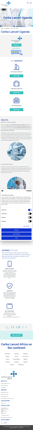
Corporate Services (4, 396)
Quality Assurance (4, 385)
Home (2, 28)
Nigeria (25, 359)
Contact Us (16, 45)
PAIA (28, 426)
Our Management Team (5, 383)
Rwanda (8, 362)
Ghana (16, 356)
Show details (26, 226)
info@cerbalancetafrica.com (6, 417)
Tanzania (16, 362)
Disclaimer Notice (13, 427)
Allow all (16, 230)
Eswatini (16, 354)
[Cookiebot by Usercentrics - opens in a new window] (26, 191)
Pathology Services (4, 392)
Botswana (7, 354)
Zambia (12, 364)
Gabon (7, 356)
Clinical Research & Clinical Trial (7, 398)
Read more (16, 76)
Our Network (6, 28)
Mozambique (16, 359)
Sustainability (3, 387)
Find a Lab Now (16, 335)
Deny (16, 238)
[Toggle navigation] (30, 2)
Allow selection (16, 234)
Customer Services (4, 394)
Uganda (25, 362)
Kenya (7, 359)
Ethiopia (25, 354)
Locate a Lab (3, 403)
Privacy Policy (20, 427)
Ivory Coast (25, 356)
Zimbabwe (21, 364)
